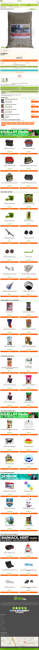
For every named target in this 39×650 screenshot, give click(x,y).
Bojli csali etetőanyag (5, 49)
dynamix (26, 122)
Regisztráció (2, 626)
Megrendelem (36, 649)
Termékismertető (6, 91)
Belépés (1, 624)
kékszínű (3, 125)
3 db (21, 57)
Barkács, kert (29, 5)
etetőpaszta (13, 122)
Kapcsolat (2, 617)
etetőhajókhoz (32, 122)
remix (23, 122)
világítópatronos (4, 122)
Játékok (10, 5)
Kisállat (29, 4)
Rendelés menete (3, 619)
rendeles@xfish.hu (4, 634)
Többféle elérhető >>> (19, 68)
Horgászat (9, 4)
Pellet (10, 49)
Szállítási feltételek (3, 621)
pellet (24, 128)
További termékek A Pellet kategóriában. (10, 300)
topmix (9, 122)
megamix (18, 122)
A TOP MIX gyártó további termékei (7, 356)
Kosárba (34, 101)
